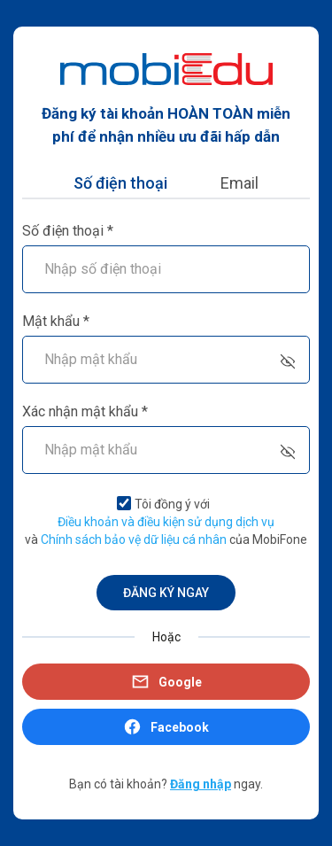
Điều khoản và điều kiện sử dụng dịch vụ (166, 522)
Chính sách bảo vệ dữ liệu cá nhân (134, 539)
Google (166, 681)
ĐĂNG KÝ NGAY (166, 593)
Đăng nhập (200, 784)
